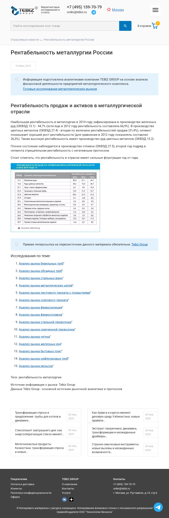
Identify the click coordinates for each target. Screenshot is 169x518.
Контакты (68, 488)
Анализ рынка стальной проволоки (45, 322)
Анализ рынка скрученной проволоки (47, 329)
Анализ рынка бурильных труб (41, 263)
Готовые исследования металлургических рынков (60, 89)
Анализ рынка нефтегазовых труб (43, 358)
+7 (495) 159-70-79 (124, 484)
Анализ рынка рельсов (36, 366)
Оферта (15, 496)
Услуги (66, 492)
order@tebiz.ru (121, 488)
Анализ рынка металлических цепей (46, 285)
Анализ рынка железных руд (40, 344)
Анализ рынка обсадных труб (40, 271)
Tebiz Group (139, 244)
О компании (69, 484)
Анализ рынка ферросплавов (40, 315)
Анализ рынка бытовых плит (40, 351)
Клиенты (16, 488)
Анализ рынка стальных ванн (41, 278)
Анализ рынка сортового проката (43, 300)
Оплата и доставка (22, 484)
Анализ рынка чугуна (34, 336)
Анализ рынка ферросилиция (40, 307)
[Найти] (125, 26)
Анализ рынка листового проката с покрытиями (54, 293)
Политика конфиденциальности (31, 492)
